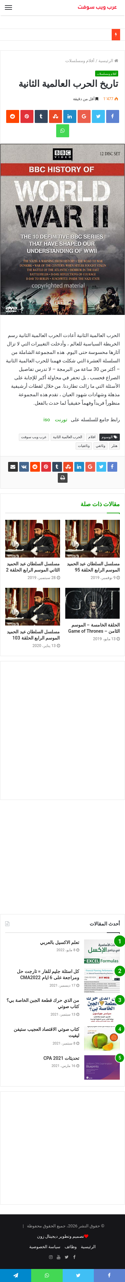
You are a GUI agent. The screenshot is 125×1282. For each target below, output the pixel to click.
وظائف (71, 1246)
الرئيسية (108, 60)
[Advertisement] (62, 730)
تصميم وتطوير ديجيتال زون (60, 1236)
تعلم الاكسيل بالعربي (59, 942)
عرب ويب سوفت (33, 437)
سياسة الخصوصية (44, 1246)
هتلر (114, 446)
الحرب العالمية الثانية (67, 437)
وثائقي (100, 446)
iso (47, 420)
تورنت (61, 420)
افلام (91, 437)
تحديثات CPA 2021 (61, 1058)
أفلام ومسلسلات (79, 60)
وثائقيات (84, 446)
